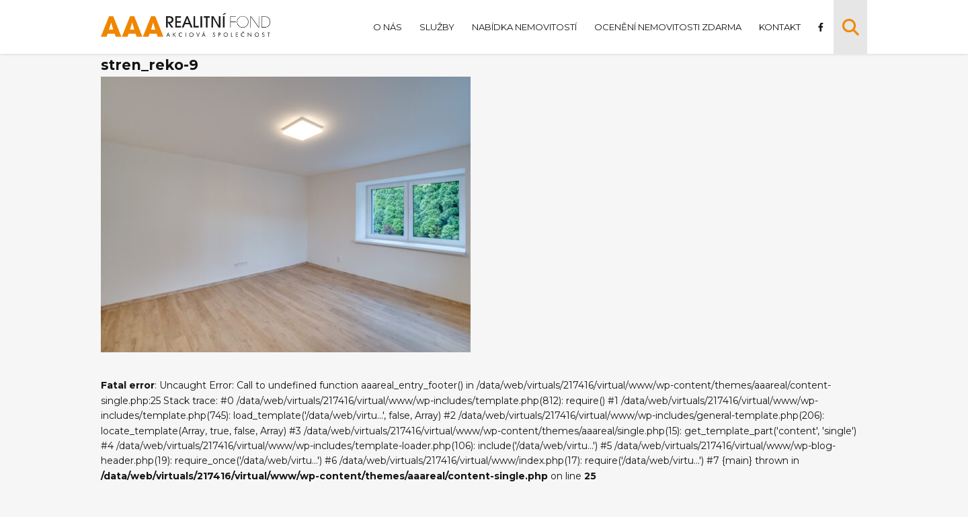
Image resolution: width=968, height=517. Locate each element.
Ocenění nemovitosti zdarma (667, 27)
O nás (387, 27)
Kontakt (780, 27)
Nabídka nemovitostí (524, 27)
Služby (436, 27)
